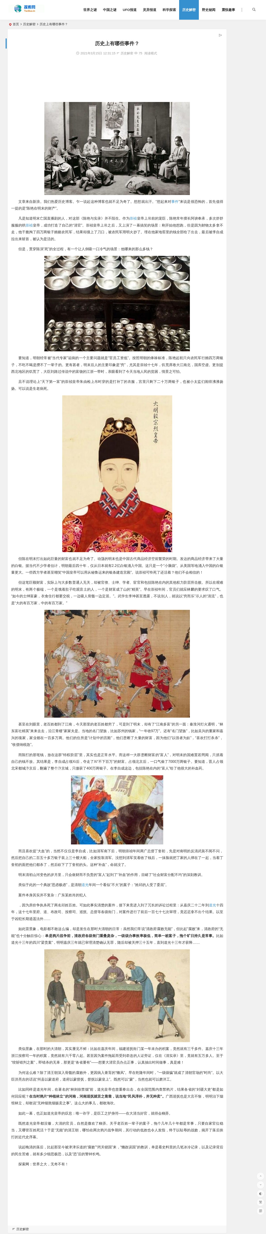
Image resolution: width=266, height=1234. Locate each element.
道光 (86, 932)
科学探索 (169, 10)
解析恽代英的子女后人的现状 (216, 131)
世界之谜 (90, 10)
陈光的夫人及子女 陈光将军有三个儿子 (223, 118)
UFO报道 (130, 10)
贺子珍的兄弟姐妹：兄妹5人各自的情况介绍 (226, 149)
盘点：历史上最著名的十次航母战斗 (221, 143)
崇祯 (136, 218)
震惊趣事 (228, 10)
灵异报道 (149, 10)
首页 (16, 24)
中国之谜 (109, 10)
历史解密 (189, 10)
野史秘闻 (208, 10)
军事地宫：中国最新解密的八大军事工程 (224, 106)
